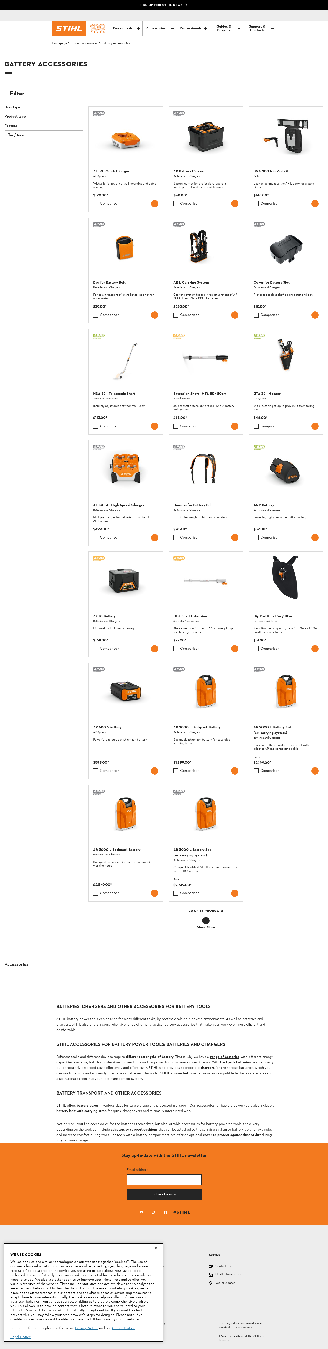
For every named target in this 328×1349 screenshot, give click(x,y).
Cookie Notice (123, 1328)
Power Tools (126, 28)
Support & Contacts (261, 28)
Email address (137, 1169)
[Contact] (253, 15)
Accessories (159, 28)
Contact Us (223, 1267)
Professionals (193, 28)
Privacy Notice (86, 1328)
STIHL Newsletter (228, 1275)
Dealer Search (225, 1283)
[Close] (156, 1248)
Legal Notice (20, 1337)
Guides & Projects (228, 28)
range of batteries (224, 1056)
